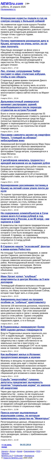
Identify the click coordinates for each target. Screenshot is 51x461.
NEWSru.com (12, 4)
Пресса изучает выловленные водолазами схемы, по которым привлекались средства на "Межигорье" (25, 415)
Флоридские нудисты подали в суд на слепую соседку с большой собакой (24, 19)
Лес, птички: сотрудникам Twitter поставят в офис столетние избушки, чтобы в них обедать (23, 74)
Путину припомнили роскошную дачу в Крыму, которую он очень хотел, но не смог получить (25, 43)
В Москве (18, 456)
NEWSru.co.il (7, 456)
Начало (4, 451)
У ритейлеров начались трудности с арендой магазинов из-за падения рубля (25, 161)
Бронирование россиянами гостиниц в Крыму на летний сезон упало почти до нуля (25, 188)
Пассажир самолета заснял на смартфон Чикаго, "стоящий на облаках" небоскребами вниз (25, 137)
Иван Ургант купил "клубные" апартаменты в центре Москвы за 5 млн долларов (25, 279)
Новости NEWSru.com (13, 458)
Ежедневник (29, 451)
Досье (12, 451)
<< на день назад (6, 446)
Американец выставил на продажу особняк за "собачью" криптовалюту (23, 301)
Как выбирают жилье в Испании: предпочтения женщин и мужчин (21, 356)
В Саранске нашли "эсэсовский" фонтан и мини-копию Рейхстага (25, 248)
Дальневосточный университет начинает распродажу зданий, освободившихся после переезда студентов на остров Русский (21, 106)
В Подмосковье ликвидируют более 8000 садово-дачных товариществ (22, 328)
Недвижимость (8, 9)
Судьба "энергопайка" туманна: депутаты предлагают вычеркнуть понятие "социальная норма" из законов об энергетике (25, 383)
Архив (19, 451)
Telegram (5, 453)
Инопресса (29, 456)
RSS (38, 451)
